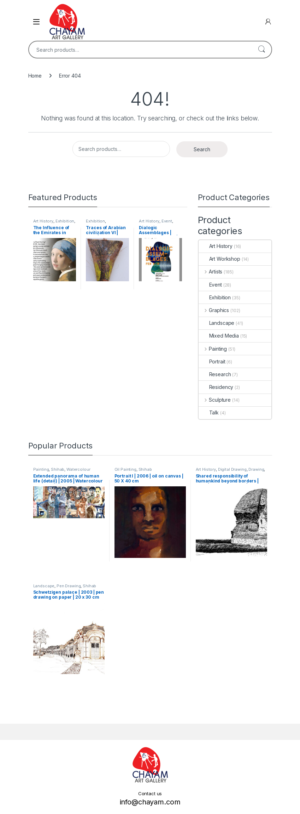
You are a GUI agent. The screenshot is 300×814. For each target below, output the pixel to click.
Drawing (256, 469)
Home (35, 76)
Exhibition (65, 221)
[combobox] (140, 49)
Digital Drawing (232, 469)
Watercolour (78, 469)
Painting (213, 349)
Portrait (212, 361)
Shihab (57, 469)
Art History (43, 221)
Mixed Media (219, 336)
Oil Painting (125, 469)
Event (166, 221)
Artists (211, 271)
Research (215, 374)
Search (261, 49)
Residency (216, 387)
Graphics (214, 310)
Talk (209, 412)
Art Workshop (219, 259)
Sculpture (215, 400)
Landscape (217, 323)
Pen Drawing (69, 585)
